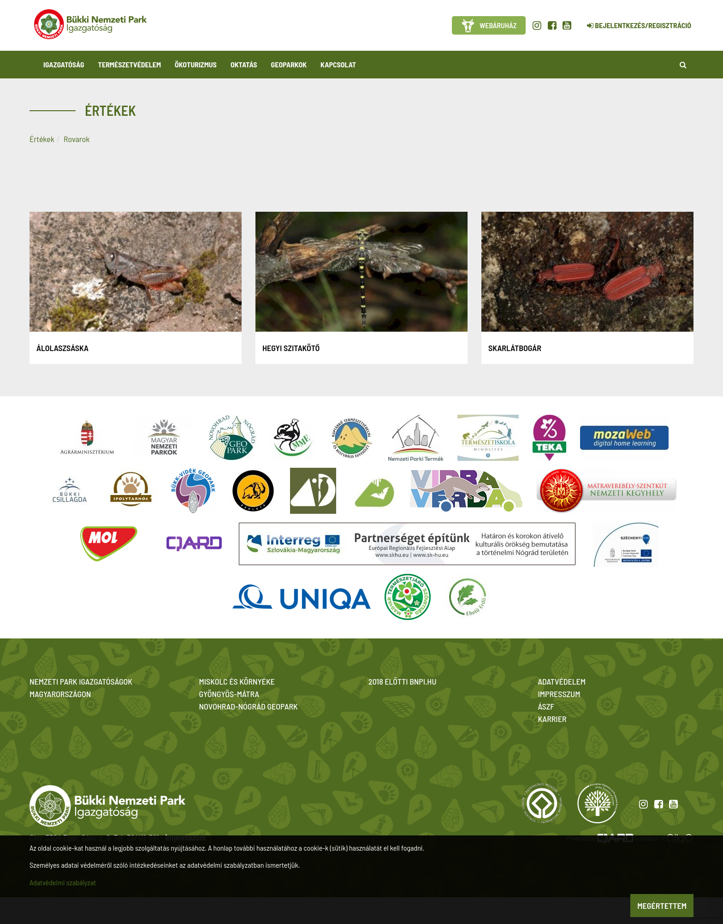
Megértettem (662, 905)
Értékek (42, 139)
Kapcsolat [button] (338, 64)
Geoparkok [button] (289, 64)
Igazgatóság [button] (63, 64)
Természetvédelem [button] (129, 64)
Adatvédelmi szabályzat (63, 882)
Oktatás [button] (244, 64)
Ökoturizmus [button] (196, 64)
